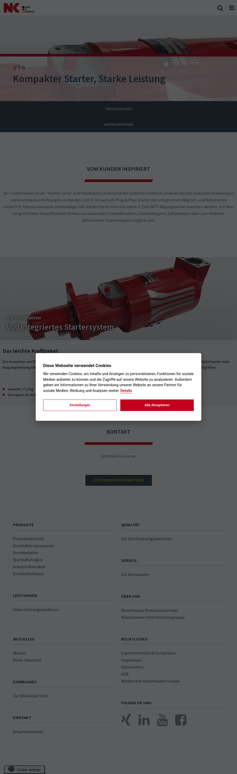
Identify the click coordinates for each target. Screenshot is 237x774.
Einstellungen (80, 405)
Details (126, 391)
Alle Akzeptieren (157, 405)
